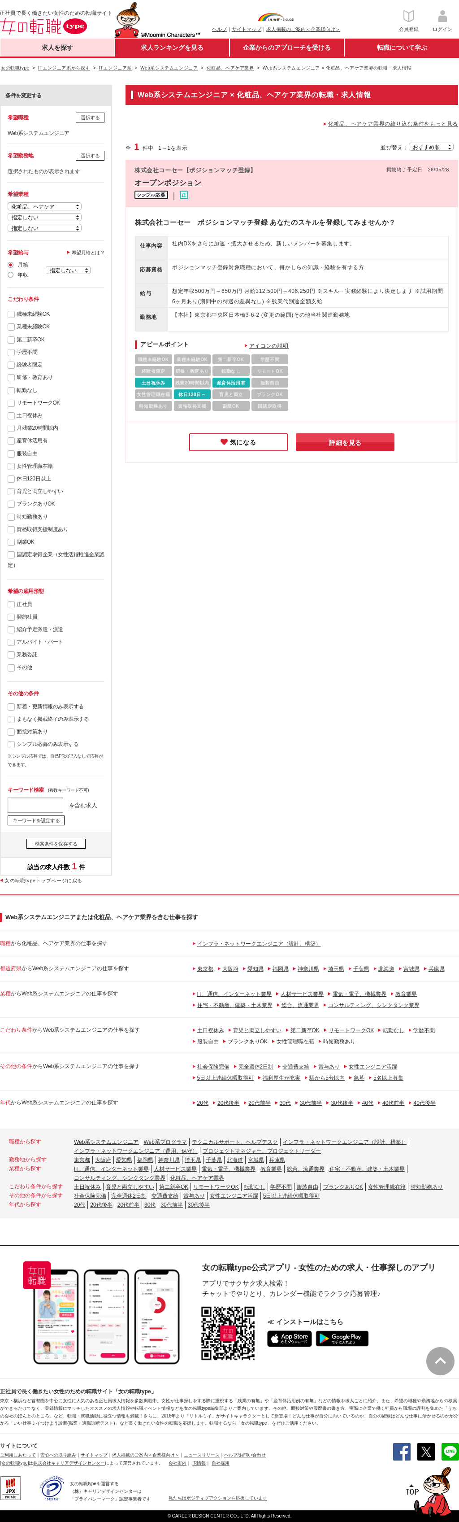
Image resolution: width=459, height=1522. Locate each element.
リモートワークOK (38, 403)
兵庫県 (437, 969)
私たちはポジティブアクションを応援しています (218, 1498)
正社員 (24, 604)
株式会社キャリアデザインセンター (69, 1463)
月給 (22, 265)
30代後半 (342, 1103)
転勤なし (27, 390)
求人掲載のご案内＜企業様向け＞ (303, 29)
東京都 (205, 969)
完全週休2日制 (256, 1067)
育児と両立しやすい (40, 491)
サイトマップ (246, 29)
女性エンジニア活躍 (373, 1067)
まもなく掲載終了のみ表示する (53, 719)
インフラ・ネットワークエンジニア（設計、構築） (259, 944)
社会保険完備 (213, 1067)
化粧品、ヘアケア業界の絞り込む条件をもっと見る (393, 124)
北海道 (386, 969)
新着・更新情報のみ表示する (50, 706)
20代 (202, 1103)
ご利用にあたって (18, 1454)
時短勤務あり (32, 517)
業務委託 (27, 654)
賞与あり (329, 1067)
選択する (90, 117)
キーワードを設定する (36, 820)
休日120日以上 (34, 478)
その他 (24, 667)
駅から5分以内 (327, 1078)
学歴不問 (27, 352)
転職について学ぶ (402, 47)
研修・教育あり (35, 377)
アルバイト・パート (40, 642)
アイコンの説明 (269, 346)
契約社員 (27, 617)
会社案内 (177, 1463)
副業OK (25, 542)
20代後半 (228, 1103)
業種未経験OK (33, 326)
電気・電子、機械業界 (359, 994)
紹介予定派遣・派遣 (40, 629)
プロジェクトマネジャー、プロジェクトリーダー (262, 1151)
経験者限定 (30, 365)
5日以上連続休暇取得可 (225, 1078)
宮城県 (411, 969)
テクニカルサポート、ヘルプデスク (235, 1142)
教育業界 (406, 994)
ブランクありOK (36, 504)
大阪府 (230, 969)
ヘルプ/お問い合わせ (245, 1454)
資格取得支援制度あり (42, 529)
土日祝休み (30, 415)
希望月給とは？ (88, 252)
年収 (22, 275)
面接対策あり (32, 731)
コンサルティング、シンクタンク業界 (374, 1005)
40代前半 (393, 1103)
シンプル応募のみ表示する (47, 744)
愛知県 (255, 969)
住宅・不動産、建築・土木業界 (235, 1005)
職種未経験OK (33, 314)
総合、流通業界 (300, 1005)
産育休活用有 (32, 440)
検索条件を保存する (56, 843)
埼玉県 (336, 969)
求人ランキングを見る (172, 47)
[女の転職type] (14, 1463)
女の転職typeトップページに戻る (43, 880)
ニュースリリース (202, 1454)
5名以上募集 (388, 1078)
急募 (359, 1078)
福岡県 (281, 969)
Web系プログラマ (164, 1142)
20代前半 (259, 1103)
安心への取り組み (58, 1454)
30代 (285, 1103)
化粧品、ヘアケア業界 (197, 1178)
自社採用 (221, 1463)
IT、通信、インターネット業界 (234, 994)
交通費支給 (295, 1067)
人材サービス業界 (302, 994)
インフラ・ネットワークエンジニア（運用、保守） (136, 1151)
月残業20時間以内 (37, 428)
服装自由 (27, 453)
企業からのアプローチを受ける (287, 47)
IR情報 (199, 1463)
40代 (367, 1103)
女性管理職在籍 (35, 466)
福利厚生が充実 (281, 1078)
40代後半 (424, 1103)
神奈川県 (308, 969)
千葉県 (361, 969)
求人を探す (57, 47)
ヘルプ (219, 29)
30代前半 (311, 1103)
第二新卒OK (30, 339)
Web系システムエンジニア (106, 1142)
